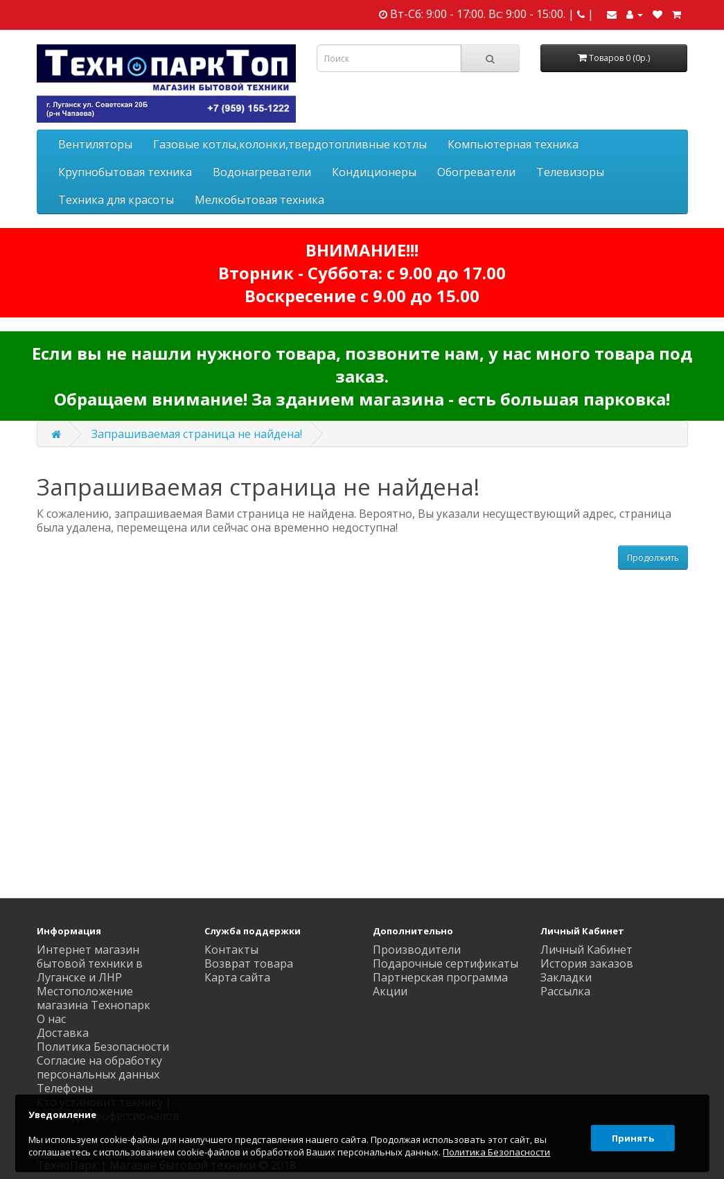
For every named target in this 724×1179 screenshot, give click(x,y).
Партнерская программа (440, 977)
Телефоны (65, 1088)
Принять (630, 1133)
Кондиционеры (374, 172)
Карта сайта (237, 977)
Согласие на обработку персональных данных (99, 1067)
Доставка (63, 1032)
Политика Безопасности (103, 1046)
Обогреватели (476, 172)
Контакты (231, 949)
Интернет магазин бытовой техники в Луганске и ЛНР (90, 963)
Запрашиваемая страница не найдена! (196, 434)
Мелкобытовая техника (259, 199)
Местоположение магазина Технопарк (93, 998)
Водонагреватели (262, 172)
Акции (390, 991)
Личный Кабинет (586, 949)
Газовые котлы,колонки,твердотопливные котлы (290, 144)
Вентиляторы (95, 144)
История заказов (586, 963)
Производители (417, 949)
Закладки (566, 977)
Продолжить (653, 558)
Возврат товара (248, 963)
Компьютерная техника (513, 144)
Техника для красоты (116, 199)
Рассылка (565, 991)
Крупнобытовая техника (125, 172)
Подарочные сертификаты (445, 963)
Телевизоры (570, 172)
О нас (51, 1019)
